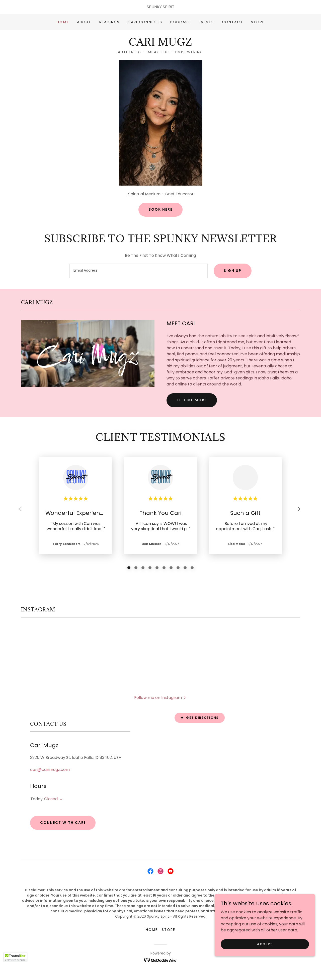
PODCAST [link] (180, 22)
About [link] (84, 22)
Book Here (160, 209)
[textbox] (138, 271)
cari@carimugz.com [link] (50, 754)
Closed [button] (51, 783)
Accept (265, 944)
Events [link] (206, 22)
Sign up (233, 270)
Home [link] (62, 22)
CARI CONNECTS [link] (145, 22)
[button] (60, 784)
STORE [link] (258, 22)
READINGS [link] (109, 22)
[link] (160, 44)
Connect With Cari (63, 807)
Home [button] (152, 914)
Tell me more (192, 400)
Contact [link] (232, 22)
